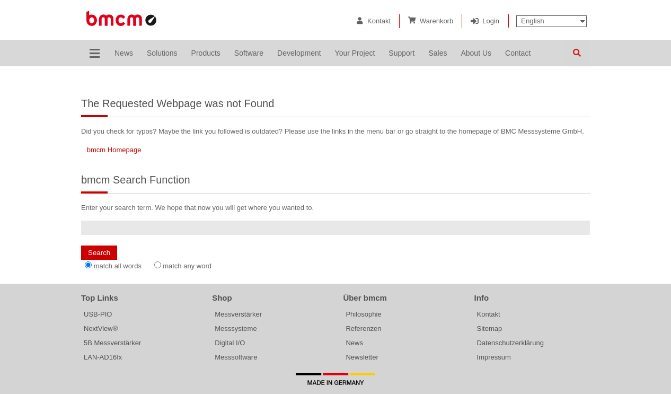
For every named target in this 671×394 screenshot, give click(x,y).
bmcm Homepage (114, 150)
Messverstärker (238, 314)
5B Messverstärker (112, 343)
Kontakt (379, 21)
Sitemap (489, 328)
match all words (118, 266)
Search (576, 53)
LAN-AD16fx (103, 357)
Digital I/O (230, 343)
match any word (187, 266)
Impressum (494, 357)
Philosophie (363, 314)
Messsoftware (236, 357)
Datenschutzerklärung (510, 343)
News (354, 343)
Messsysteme (236, 328)
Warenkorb (436, 21)
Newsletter (362, 357)
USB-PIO (98, 314)
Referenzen (363, 328)
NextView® (101, 328)
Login (490, 21)
